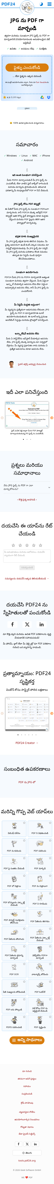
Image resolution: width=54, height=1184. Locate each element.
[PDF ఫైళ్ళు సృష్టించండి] (40, 1023)
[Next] (51, 417)
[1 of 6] (18, 734)
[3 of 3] (30, 439)
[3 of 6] (25, 734)
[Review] (27, 556)
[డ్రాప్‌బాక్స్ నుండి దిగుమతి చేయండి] (49, 97)
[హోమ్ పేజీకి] (8, 4)
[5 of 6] (32, 734)
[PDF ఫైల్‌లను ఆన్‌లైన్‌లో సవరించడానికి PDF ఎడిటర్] (40, 846)
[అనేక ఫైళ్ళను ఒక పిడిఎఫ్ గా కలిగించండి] (14, 829)
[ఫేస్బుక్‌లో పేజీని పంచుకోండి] (12, 624)
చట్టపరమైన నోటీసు (27, 1112)
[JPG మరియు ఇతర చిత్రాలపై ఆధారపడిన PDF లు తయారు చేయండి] (14, 882)
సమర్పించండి (27, 567)
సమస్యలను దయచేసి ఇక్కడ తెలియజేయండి (25, 578)
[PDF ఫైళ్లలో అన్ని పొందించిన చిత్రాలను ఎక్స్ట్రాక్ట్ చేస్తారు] (14, 899)
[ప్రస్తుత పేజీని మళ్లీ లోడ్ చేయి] (27, 7)
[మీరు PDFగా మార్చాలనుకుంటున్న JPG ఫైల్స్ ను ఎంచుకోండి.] (27, 67)
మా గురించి (27, 1071)
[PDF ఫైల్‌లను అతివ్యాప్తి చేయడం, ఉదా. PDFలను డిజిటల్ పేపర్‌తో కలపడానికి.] (40, 988)
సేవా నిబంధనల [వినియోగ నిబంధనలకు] (41, 82)
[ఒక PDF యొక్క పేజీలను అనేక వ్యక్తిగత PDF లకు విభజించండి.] (40, 829)
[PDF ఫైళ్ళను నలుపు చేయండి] (14, 1023)
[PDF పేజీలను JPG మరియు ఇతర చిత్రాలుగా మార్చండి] (40, 882)
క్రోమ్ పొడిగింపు (27, 1102)
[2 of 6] (21, 734)
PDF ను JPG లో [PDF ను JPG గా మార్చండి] (27, 782)
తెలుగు (28, 1152)
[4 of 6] (28, 734)
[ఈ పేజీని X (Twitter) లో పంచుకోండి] (27, 624)
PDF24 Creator (25, 743)
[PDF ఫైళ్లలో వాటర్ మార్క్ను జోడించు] (40, 970)
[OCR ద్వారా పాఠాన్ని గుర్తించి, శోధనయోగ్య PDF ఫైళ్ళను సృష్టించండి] (14, 970)
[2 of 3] (27, 439)
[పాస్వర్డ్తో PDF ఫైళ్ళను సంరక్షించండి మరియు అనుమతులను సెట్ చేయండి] (40, 899)
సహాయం (27, 1086)
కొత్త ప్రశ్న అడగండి (27, 499)
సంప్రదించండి (27, 1093)
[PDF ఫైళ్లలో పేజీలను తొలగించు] (14, 935)
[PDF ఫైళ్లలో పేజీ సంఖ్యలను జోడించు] (14, 988)
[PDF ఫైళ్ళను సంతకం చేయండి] (14, 864)
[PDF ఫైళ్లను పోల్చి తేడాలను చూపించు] (14, 1005)
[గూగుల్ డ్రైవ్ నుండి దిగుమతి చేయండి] (42, 97)
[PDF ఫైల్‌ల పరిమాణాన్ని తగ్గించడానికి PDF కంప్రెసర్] (14, 846)
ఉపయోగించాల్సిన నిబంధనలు (27, 1119)
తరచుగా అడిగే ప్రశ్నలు (27, 1078)
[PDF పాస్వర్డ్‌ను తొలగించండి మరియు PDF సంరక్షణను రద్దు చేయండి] (14, 917)
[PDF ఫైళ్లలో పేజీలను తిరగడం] (40, 917)
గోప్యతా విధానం (27, 1127)
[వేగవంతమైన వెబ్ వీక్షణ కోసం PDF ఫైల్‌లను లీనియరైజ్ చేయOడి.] (40, 1005)
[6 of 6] (36, 734)
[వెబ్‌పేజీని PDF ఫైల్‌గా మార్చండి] (40, 952)
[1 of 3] (23, 439)
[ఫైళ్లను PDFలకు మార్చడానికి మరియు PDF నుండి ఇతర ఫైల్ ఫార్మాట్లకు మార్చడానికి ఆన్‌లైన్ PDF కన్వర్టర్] (40, 864)
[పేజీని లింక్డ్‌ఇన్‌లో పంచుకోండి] (42, 624)
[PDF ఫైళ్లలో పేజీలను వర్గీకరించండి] (14, 952)
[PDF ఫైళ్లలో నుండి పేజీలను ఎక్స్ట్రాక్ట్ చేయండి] (40, 935)
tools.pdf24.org (27, 1160)
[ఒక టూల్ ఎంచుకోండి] (49, 4)
